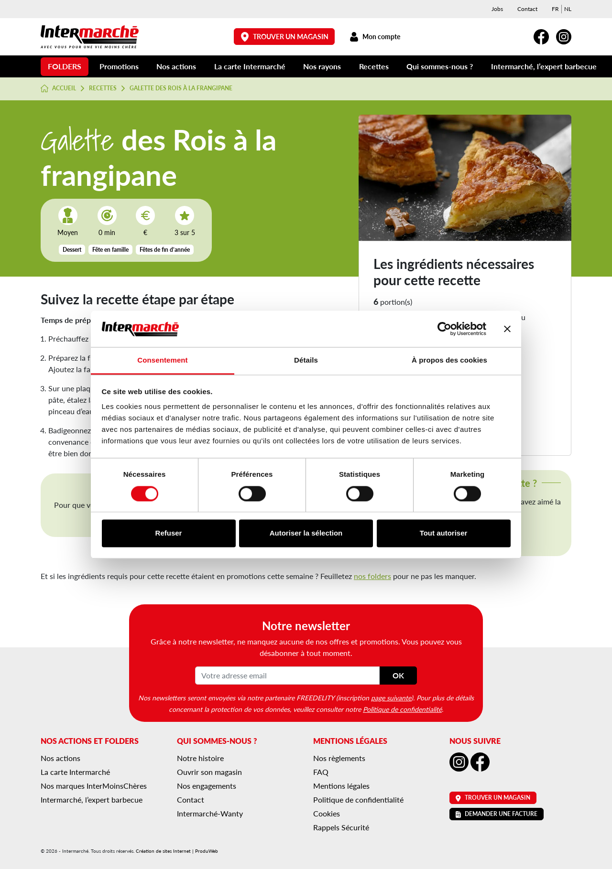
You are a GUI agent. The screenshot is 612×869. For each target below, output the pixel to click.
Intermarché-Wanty (210, 813)
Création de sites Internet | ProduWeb (177, 850)
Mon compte (374, 37)
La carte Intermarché (249, 66)
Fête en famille (110, 250)
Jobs (497, 9)
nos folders (372, 575)
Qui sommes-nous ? (439, 66)
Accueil (58, 88)
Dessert (72, 250)
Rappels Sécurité (341, 827)
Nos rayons (322, 66)
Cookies (326, 813)
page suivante (391, 697)
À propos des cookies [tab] (449, 360)
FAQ (320, 771)
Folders (64, 66)
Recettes (374, 66)
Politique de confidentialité (402, 709)
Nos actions (176, 66)
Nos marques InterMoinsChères (94, 785)
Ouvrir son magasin (209, 771)
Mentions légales (341, 785)
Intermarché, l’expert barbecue (544, 66)
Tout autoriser (444, 533)
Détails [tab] (306, 360)
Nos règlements (339, 757)
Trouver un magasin (284, 37)
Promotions (119, 66)
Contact (527, 9)
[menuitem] (555, 9)
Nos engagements (206, 785)
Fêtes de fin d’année (165, 250)
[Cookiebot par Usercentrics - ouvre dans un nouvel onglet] (444, 329)
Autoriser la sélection (306, 533)
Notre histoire (200, 757)
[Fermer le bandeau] (507, 328)
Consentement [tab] (162, 360)
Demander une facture (496, 814)
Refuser (168, 533)
